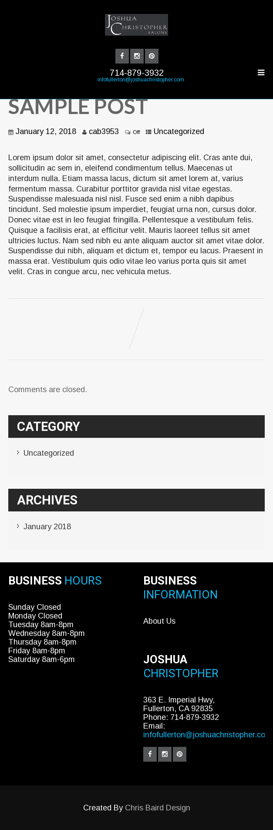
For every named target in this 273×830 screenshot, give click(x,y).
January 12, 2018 (46, 131)
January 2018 (47, 526)
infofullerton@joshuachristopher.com (141, 80)
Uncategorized (179, 131)
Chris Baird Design (157, 807)
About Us (159, 621)
